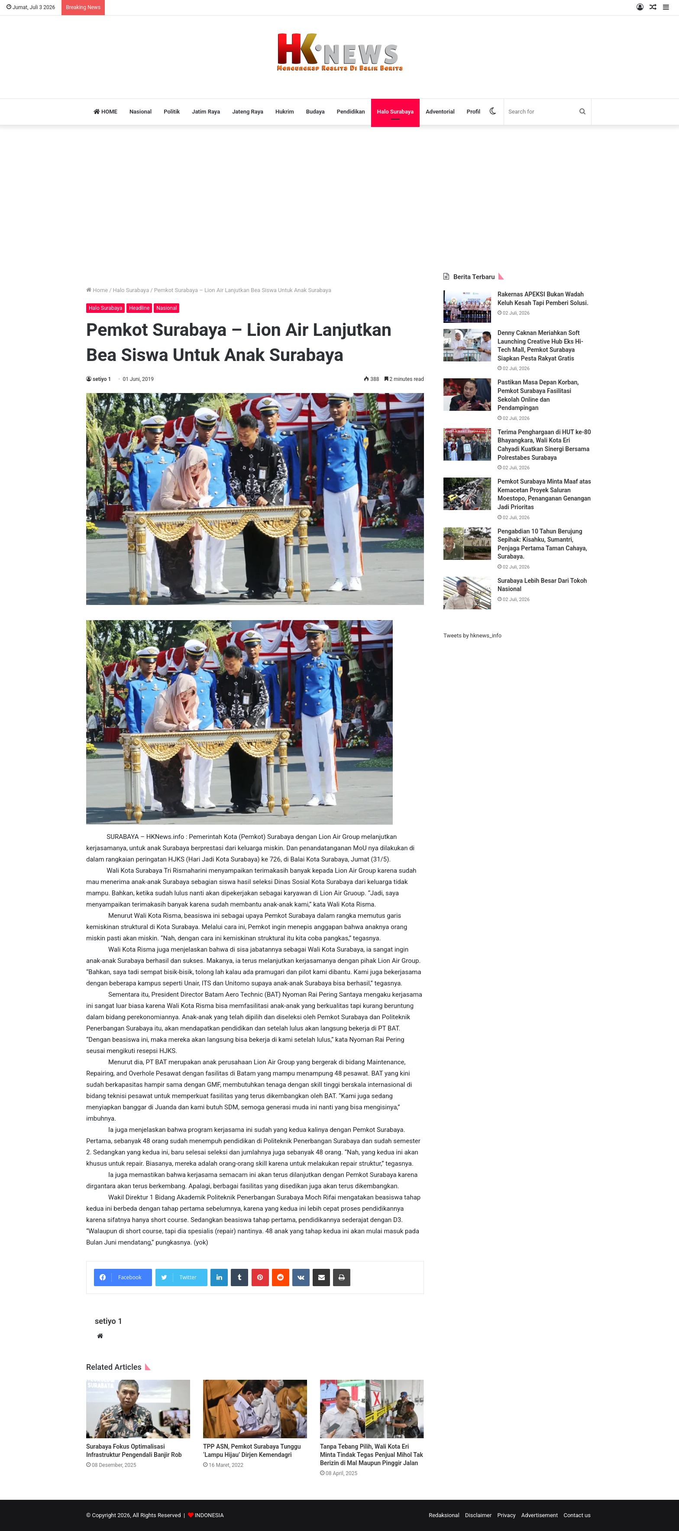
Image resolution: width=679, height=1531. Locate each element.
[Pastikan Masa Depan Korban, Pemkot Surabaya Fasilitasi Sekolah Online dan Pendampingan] (467, 394)
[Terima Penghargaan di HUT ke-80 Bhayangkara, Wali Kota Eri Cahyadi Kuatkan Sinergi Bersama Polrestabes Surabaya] (467, 444)
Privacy (507, 1515)
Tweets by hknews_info (472, 635)
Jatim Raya (206, 111)
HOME (105, 111)
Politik (172, 111)
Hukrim (284, 111)
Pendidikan (351, 111)
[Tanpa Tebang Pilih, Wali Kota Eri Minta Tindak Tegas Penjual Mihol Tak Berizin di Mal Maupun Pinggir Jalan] (372, 1409)
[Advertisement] (339, 199)
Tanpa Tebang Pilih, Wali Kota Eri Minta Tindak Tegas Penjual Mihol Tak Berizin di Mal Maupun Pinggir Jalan (371, 1454)
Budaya (315, 111)
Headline (139, 308)
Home (97, 290)
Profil (473, 111)
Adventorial (440, 111)
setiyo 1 (102, 379)
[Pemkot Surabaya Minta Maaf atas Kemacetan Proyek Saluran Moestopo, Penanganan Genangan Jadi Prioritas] (467, 494)
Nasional (140, 111)
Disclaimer (478, 1515)
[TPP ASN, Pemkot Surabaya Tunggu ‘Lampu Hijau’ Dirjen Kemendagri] (255, 1409)
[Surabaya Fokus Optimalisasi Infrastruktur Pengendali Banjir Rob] (138, 1409)
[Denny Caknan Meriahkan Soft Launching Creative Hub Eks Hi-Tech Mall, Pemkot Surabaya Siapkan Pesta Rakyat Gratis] (467, 345)
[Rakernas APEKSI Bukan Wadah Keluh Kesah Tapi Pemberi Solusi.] (467, 306)
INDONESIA (209, 1515)
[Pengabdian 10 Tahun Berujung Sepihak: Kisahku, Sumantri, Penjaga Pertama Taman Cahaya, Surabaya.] (467, 543)
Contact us (577, 1515)
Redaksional (444, 1515)
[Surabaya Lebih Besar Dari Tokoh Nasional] (467, 593)
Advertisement (539, 1515)
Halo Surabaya (395, 111)
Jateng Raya (247, 111)
